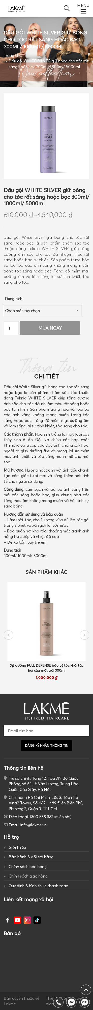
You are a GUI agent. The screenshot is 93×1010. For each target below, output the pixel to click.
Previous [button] (8, 635)
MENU (83, 5)
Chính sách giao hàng (28, 876)
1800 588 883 (85, 1002)
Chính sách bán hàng (28, 866)
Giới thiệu (17, 847)
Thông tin (46, 370)
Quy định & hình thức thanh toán (38, 885)
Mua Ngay (50, 328)
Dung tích (13, 298)
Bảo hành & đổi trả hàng (31, 856)
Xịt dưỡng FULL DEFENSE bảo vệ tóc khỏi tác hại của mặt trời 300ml (46, 667)
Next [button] (84, 635)
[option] (46, 631)
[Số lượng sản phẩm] (11, 328)
